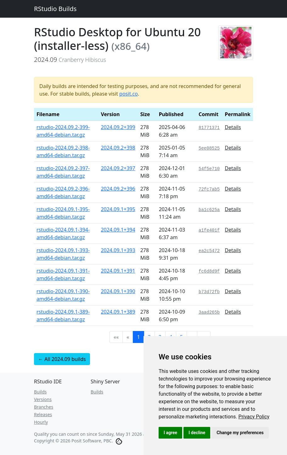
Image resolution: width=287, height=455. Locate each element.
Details (233, 127)
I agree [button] (170, 432)
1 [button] (138, 337)
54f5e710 (209, 168)
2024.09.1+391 (118, 270)
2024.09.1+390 (118, 291)
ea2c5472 (209, 250)
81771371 (209, 127)
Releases (43, 414)
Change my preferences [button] (240, 432)
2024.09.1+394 (118, 229)
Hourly (41, 422)
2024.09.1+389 (118, 311)
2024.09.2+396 (118, 188)
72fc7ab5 (209, 189)
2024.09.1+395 (118, 209)
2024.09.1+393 (118, 250)
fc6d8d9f (209, 271)
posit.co (128, 93)
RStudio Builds (55, 8)
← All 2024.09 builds (62, 359)
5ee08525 (209, 148)
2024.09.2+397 (118, 168)
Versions (43, 399)
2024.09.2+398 (118, 147)
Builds (40, 392)
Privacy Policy (254, 417)
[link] (254, 417)
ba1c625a (209, 209)
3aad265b (209, 312)
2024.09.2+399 (118, 127)
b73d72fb (209, 291)
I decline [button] (197, 432)
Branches (43, 407)
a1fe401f (209, 230)
